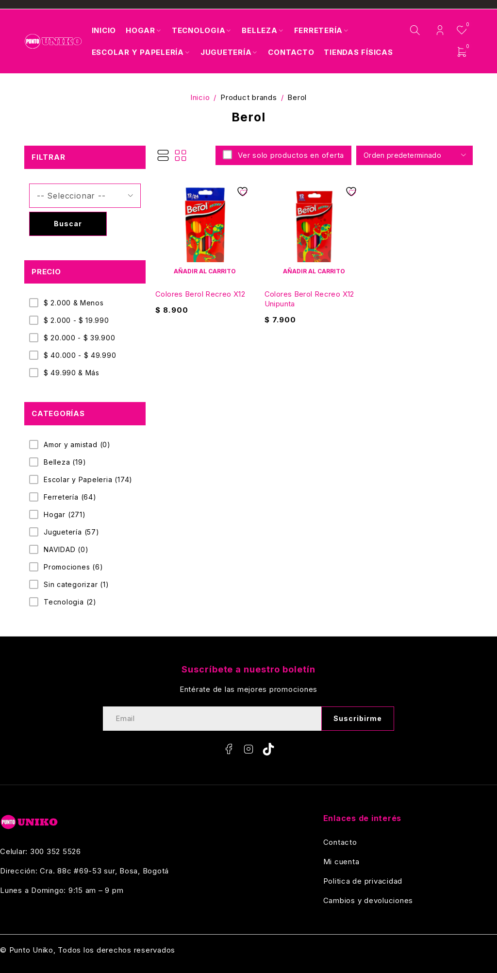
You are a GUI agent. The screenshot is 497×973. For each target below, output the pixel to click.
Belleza (65, 462)
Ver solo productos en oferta (289, 155)
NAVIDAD (66, 549)
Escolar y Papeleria (88, 480)
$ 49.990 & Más (71, 373)
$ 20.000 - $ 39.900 (79, 338)
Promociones (73, 567)
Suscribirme (357, 718)
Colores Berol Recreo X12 (200, 294)
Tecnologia (70, 602)
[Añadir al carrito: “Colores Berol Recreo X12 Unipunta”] (314, 271)
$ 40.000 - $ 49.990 (80, 355)
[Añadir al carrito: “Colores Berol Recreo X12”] (205, 271)
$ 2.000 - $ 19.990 (76, 320)
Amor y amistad (77, 445)
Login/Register (440, 30)
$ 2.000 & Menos (74, 303)
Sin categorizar (76, 584)
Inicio (200, 97)
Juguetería (71, 532)
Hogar (65, 515)
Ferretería (70, 497)
